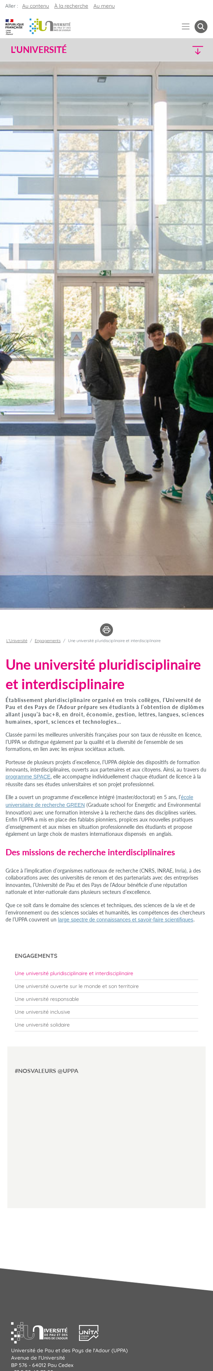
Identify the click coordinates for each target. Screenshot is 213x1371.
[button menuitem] (201, 26)
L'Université (16, 640)
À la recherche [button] (71, 6)
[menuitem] (106, 973)
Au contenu (35, 6)
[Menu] (186, 27)
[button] (184, 49)
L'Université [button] (39, 49)
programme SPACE (28, 777)
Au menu (104, 6)
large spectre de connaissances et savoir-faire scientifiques (125, 920)
